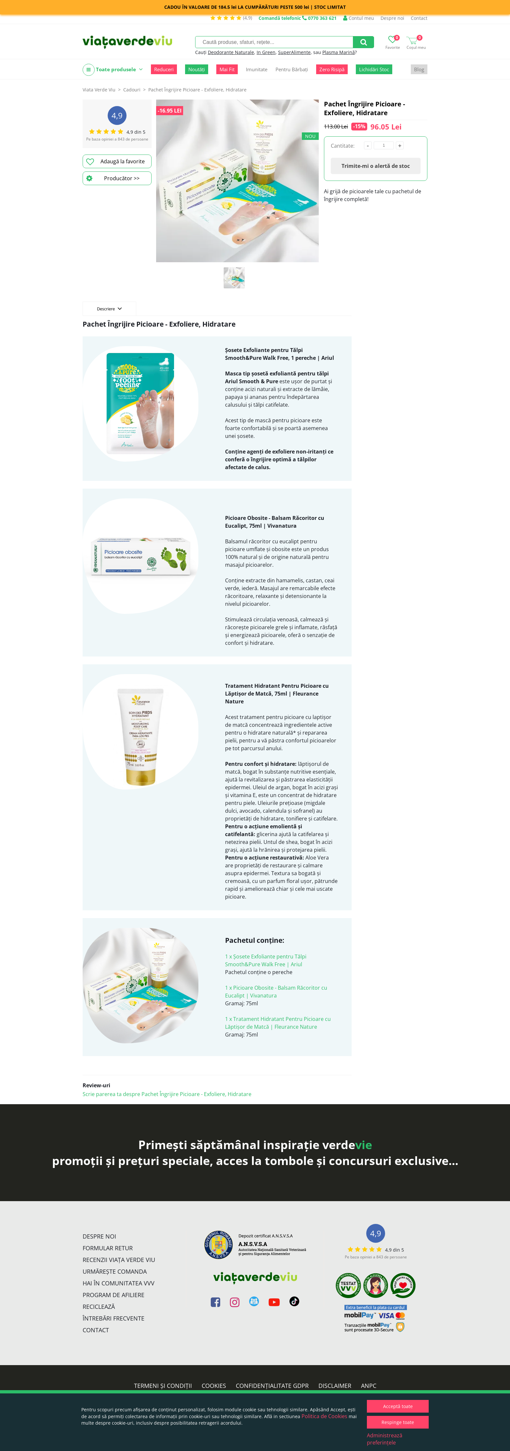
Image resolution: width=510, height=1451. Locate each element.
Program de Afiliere (113, 1295)
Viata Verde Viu (99, 90)
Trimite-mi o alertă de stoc (376, 166)
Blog (419, 69)
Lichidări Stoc (374, 69)
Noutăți (196, 69)
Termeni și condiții (163, 1386)
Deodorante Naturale (231, 52)
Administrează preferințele (384, 1439)
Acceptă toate (398, 1406)
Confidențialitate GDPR (272, 1386)
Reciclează (99, 1306)
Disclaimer (334, 1386)
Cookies (214, 1386)
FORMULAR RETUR (108, 1248)
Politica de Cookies (324, 1416)
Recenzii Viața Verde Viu (119, 1260)
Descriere (109, 308)
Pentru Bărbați (291, 69)
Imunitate (256, 69)
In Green (266, 52)
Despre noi (392, 18)
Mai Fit (227, 69)
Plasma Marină (338, 52)
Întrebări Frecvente (113, 1318)
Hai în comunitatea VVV (118, 1283)
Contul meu (358, 18)
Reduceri (164, 69)
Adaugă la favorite (115, 162)
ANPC (368, 1386)
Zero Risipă (331, 69)
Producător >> (113, 178)
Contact (419, 18)
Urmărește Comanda (115, 1271)
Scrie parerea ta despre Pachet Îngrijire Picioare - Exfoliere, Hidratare (167, 1094)
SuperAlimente (294, 52)
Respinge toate (398, 1422)
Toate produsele (113, 70)
